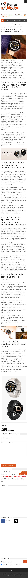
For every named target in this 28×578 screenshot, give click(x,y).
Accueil (3, 15)
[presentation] (13, 460)
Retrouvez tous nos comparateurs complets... (14, 476)
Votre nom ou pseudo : (7, 438)
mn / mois (13, 471)
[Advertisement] (14, 501)
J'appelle (3, 471)
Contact (11, 570)
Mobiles (12, 565)
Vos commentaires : (6, 442)
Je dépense (4, 474)
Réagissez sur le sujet (10, 433)
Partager (3, 425)
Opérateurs (20, 565)
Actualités (10, 15)
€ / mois (12, 474)
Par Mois (17, 15)
